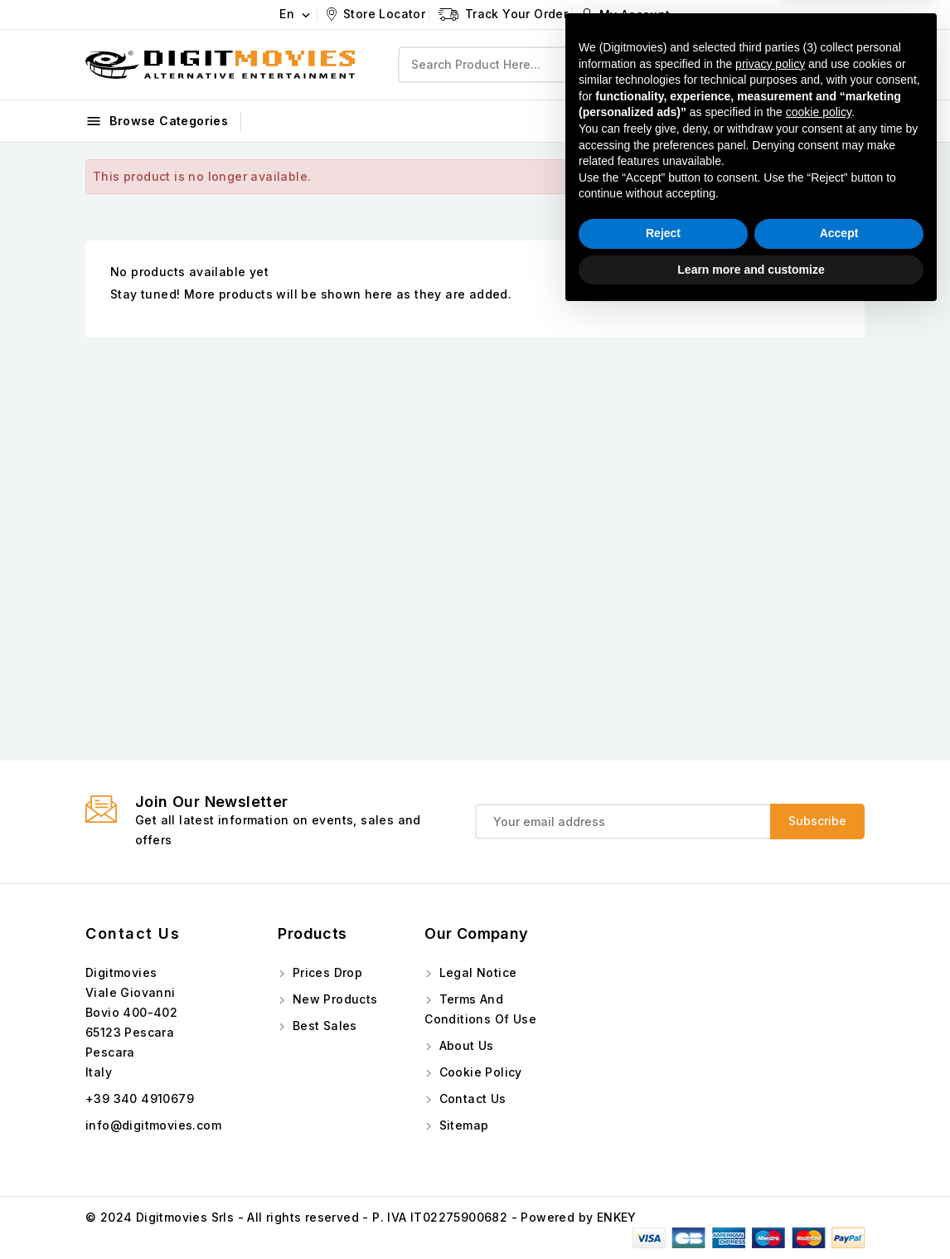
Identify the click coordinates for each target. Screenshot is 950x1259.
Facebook (752, 120)
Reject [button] (663, 1177)
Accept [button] (839, 1177)
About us (464, 1045)
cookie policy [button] (818, 1056)
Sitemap (461, 1125)
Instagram (833, 120)
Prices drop (325, 972)
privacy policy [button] (770, 1007)
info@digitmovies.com (153, 1125)
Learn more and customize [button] (750, 1213)
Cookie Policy (478, 1072)
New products (332, 999)
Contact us (132, 933)
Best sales (322, 1025)
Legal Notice (475, 972)
